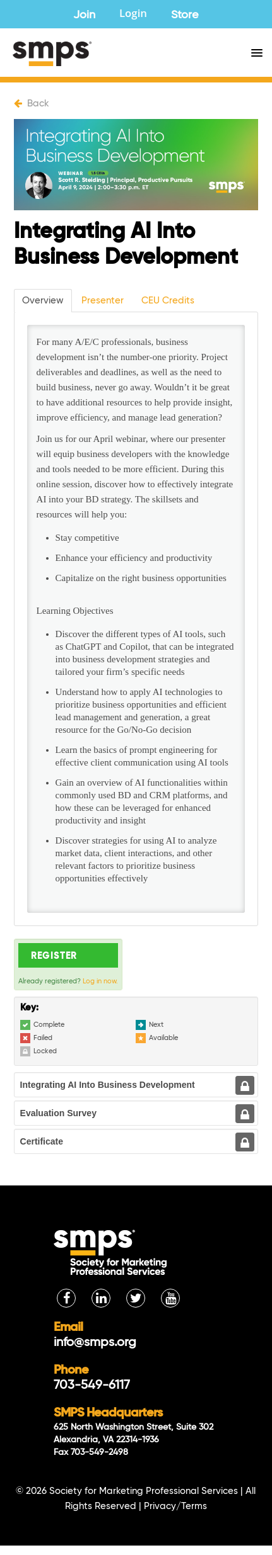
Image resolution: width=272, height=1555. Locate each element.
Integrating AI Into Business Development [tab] (107, 1085)
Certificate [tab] (41, 1141)
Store (185, 15)
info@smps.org (95, 1343)
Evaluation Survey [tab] (58, 1113)
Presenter (102, 300)
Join (84, 15)
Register (54, 956)
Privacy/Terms (175, 1506)
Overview (43, 300)
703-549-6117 (92, 1385)
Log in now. (100, 981)
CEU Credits (167, 300)
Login (133, 15)
